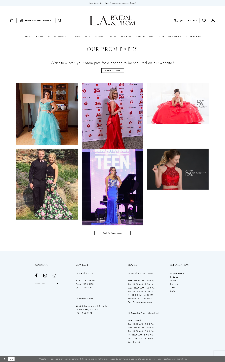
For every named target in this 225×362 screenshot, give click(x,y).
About (173, 272)
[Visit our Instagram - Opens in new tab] (45, 260)
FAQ (172, 275)
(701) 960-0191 (84, 297)
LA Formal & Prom (85, 283)
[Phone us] (186, 20)
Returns (174, 268)
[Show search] (59, 20)
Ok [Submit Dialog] (11, 358)
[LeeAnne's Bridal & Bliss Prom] (112, 20)
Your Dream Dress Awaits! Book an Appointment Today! (112, 3)
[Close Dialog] (4, 359)
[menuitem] (11, 20)
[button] (11, 20)
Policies (174, 261)
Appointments (177, 257)
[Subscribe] (57, 268)
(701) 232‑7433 (84, 272)
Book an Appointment (112, 217)
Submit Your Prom (112, 70)
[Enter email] (47, 268)
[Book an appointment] (35, 20)
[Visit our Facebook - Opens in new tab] (36, 260)
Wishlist (174, 265)
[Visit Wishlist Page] (204, 20)
